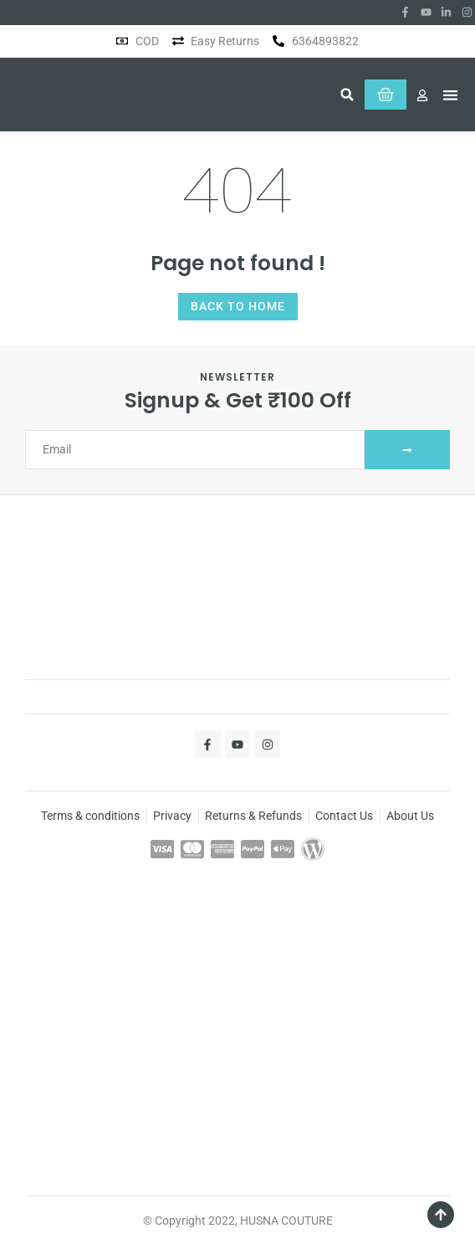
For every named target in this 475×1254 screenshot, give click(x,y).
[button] (347, 94)
